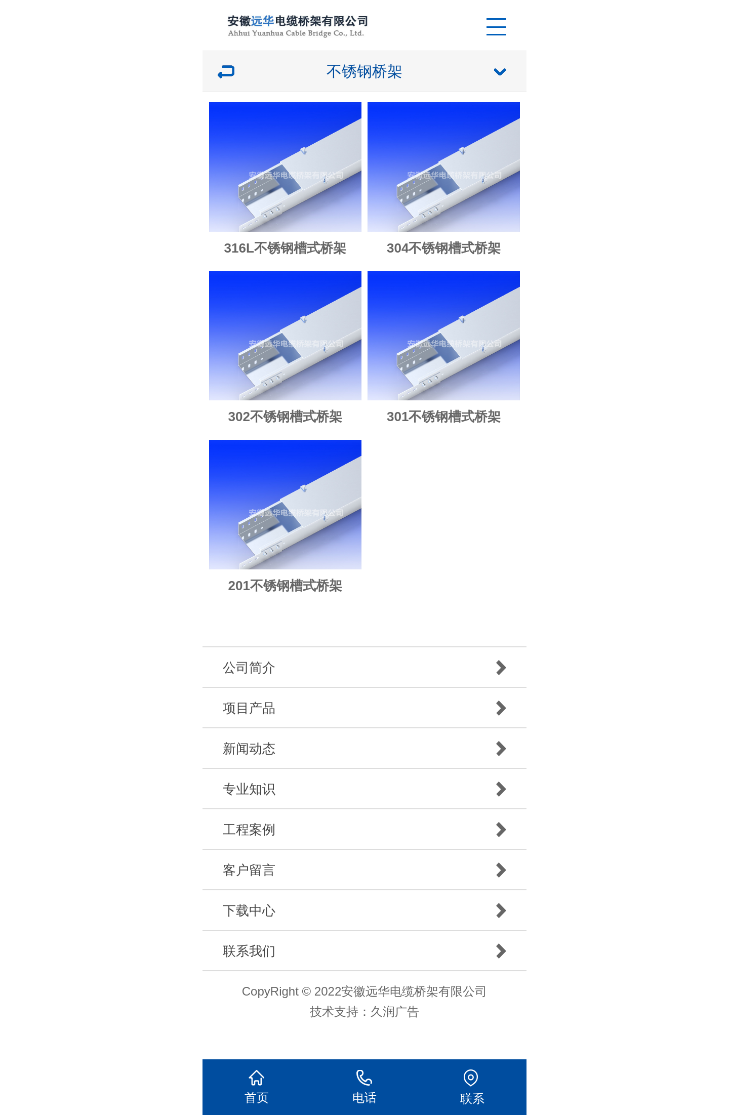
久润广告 (395, 1011)
